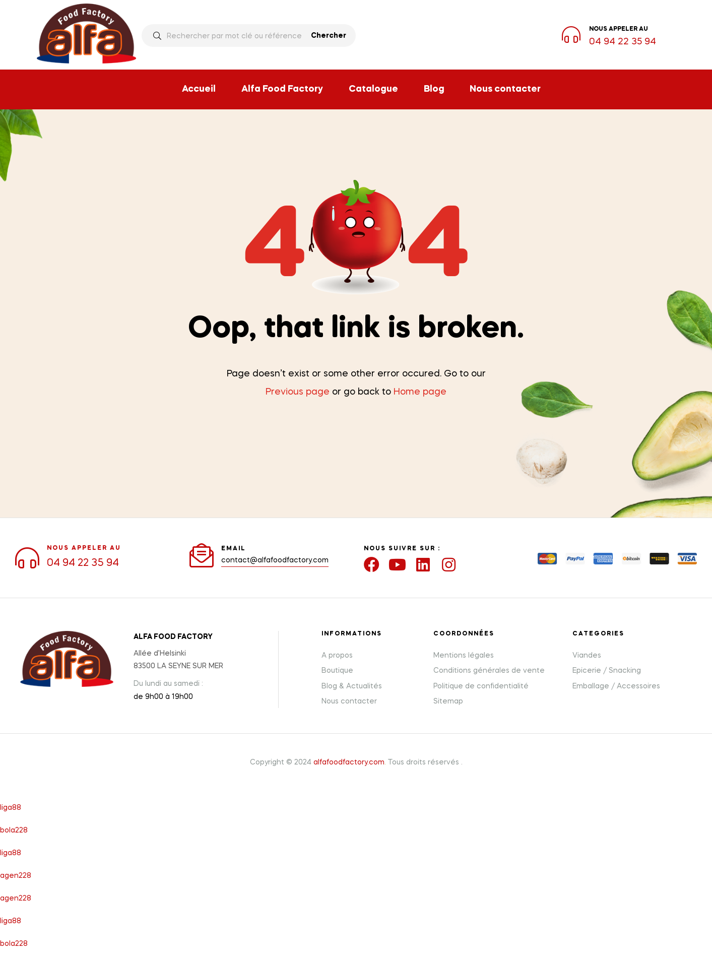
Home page (420, 392)
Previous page (298, 392)
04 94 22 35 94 (622, 41)
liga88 (10, 807)
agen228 (15, 875)
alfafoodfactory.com (348, 761)
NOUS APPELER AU (84, 548)
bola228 (14, 830)
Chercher (328, 35)
